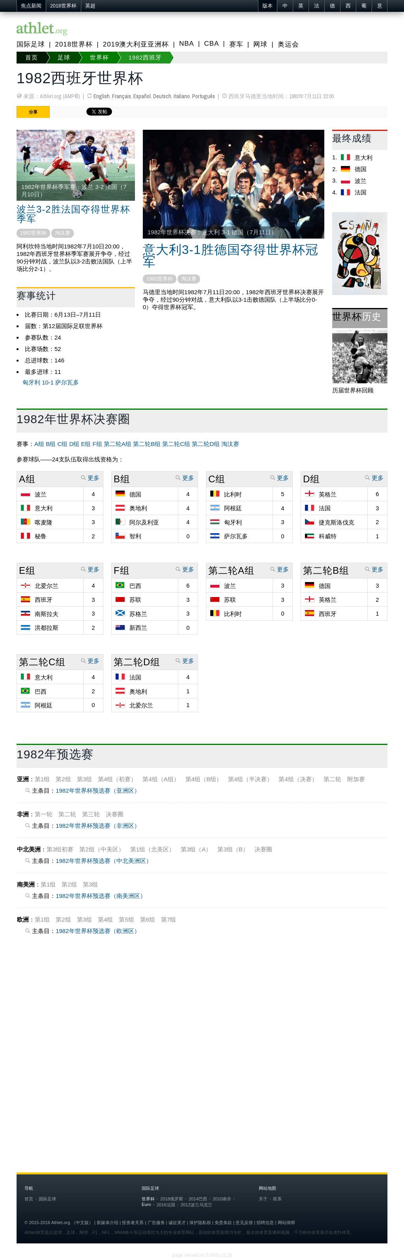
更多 (89, 477)
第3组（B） (232, 849)
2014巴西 (198, 1198)
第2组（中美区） (101, 849)
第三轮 (91, 814)
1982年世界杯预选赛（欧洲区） (98, 931)
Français (121, 96)
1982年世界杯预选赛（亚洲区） (98, 790)
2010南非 (222, 1198)
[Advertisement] (202, 1028)
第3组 (84, 779)
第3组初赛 (60, 849)
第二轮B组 (147, 443)
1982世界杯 (33, 233)
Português (203, 96)
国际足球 (31, 44)
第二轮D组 (206, 443)
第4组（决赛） (298, 779)
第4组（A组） (160, 779)
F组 (97, 443)
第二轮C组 (176, 443)
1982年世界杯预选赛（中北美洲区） (104, 860)
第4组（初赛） (117, 779)
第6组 (147, 919)
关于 (263, 1198)
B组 (51, 443)
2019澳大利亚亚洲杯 (136, 44)
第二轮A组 (117, 443)
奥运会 (288, 44)
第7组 (168, 919)
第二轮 (332, 779)
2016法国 (166, 1204)
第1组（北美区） (152, 849)
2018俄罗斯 (171, 1198)
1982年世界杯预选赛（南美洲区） (101, 895)
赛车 (236, 44)
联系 (277, 1198)
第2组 (63, 779)
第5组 (126, 919)
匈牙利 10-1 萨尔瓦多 (50, 382)
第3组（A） (196, 849)
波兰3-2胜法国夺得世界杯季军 (73, 214)
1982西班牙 (145, 57)
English (102, 96)
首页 (31, 57)
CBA (211, 43)
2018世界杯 (63, 6)
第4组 (105, 919)
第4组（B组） (203, 779)
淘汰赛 (62, 233)
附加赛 (356, 779)
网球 (260, 44)
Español (142, 96)
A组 (39, 443)
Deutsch (162, 96)
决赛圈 (114, 814)
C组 (62, 443)
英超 (90, 6)
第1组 (42, 779)
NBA (186, 43)
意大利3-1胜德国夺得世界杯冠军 (230, 256)
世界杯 (99, 57)
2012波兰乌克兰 (196, 1204)
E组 (86, 443)
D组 (74, 443)
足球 (64, 57)
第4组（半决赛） (250, 779)
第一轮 (43, 814)
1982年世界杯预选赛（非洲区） (98, 825)
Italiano (182, 96)
